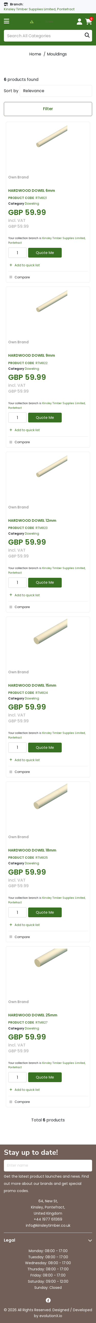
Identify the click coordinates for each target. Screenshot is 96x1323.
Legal (9, 1240)
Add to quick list (24, 265)
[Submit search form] (87, 36)
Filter (48, 109)
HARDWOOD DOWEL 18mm (32, 850)
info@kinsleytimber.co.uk (48, 1225)
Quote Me (45, 252)
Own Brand (18, 177)
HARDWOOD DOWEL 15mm (32, 685)
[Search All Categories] (48, 36)
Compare (19, 277)
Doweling (32, 203)
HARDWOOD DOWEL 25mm (32, 1015)
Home (35, 54)
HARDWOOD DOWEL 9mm (31, 355)
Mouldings (57, 54)
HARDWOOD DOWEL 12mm (32, 520)
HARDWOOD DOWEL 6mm (31, 190)
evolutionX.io (50, 1315)
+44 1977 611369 (48, 1219)
